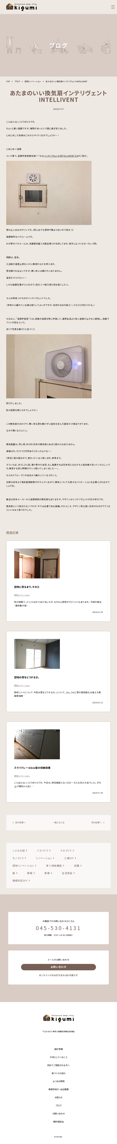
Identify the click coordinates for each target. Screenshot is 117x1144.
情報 (29, 873)
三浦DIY (69, 858)
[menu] (113, 7)
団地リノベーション (23, 865)
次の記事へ (96, 822)
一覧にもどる (58, 822)
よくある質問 (58, 1081)
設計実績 (58, 1049)
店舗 (76, 865)
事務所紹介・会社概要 (58, 1089)
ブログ (59, 1105)
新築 (47, 873)
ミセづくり (65, 850)
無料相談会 (58, 1121)
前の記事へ (20, 822)
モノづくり (18, 858)
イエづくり (42, 850)
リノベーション (44, 858)
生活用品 (67, 873)
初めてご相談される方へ (58, 1065)
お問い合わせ (58, 967)
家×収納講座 (54, 865)
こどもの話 (18, 850)
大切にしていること (58, 1057)
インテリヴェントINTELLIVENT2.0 (61, 155)
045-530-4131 (58, 928)
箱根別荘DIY (19, 880)
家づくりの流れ (59, 1073)
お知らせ (58, 1097)
